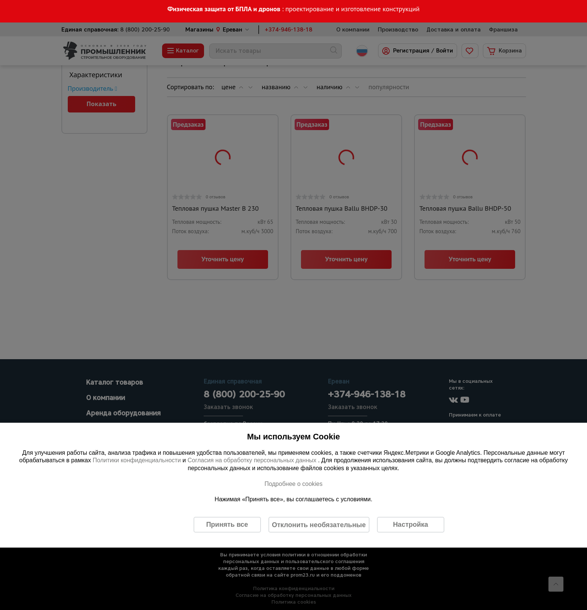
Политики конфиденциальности (136, 460)
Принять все (227, 524)
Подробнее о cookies (293, 483)
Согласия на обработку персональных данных (253, 460)
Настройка (410, 524)
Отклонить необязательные (319, 524)
